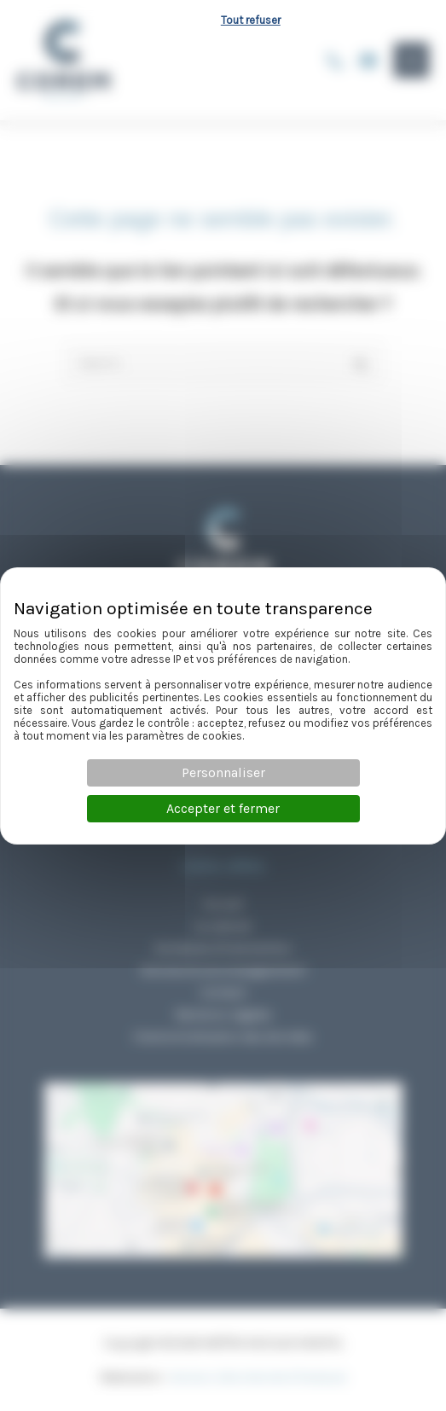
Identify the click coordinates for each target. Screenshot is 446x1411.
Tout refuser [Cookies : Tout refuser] (251, 20)
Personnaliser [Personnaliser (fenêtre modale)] (223, 772)
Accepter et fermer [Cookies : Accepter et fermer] (223, 808)
